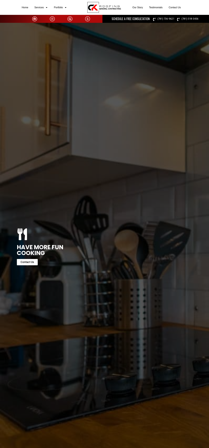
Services (41, 7)
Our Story (137, 7)
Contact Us (175, 7)
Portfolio (60, 7)
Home (25, 7)
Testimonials (156, 7)
